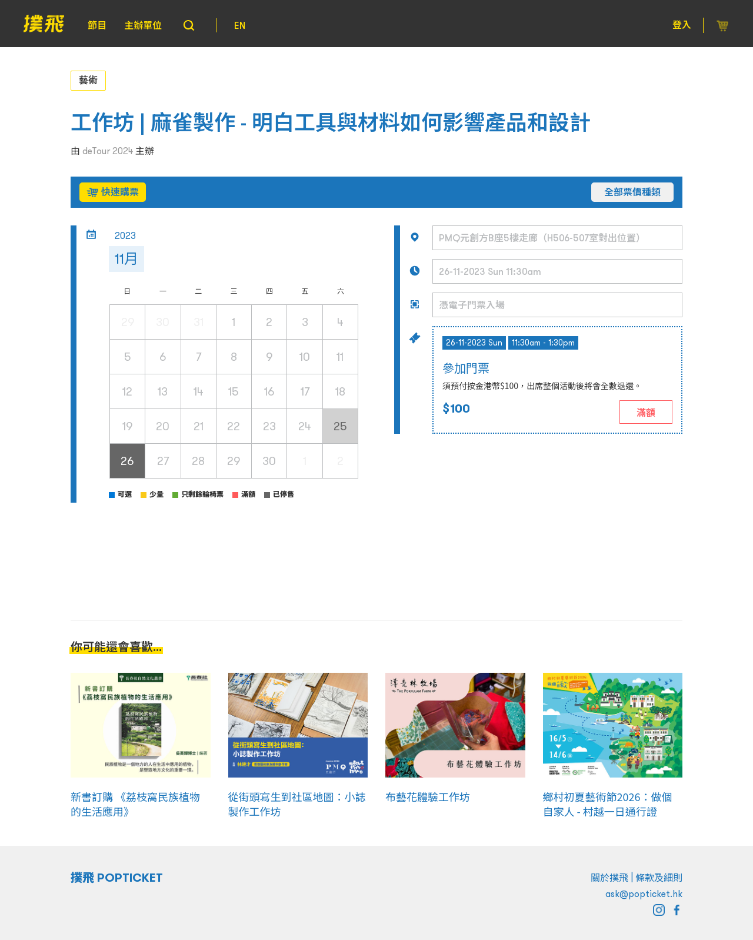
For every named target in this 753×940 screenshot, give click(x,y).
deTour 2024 (107, 151)
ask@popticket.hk (643, 893)
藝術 (88, 80)
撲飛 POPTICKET (117, 877)
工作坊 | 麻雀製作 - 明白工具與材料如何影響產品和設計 (331, 122)
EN (239, 25)
